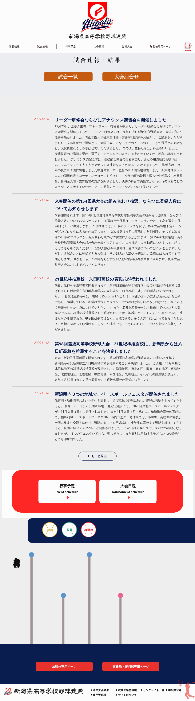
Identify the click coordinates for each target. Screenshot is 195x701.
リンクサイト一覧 (153, 690)
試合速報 (42, 46)
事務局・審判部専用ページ (131, 667)
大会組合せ (126, 76)
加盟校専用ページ (160, 46)
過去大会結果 (100, 690)
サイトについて (126, 695)
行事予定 (70, 46)
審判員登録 (173, 690)
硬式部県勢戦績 (126, 690)
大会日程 (99, 46)
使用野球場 (98, 695)
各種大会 (127, 46)
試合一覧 (68, 76)
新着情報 (14, 46)
